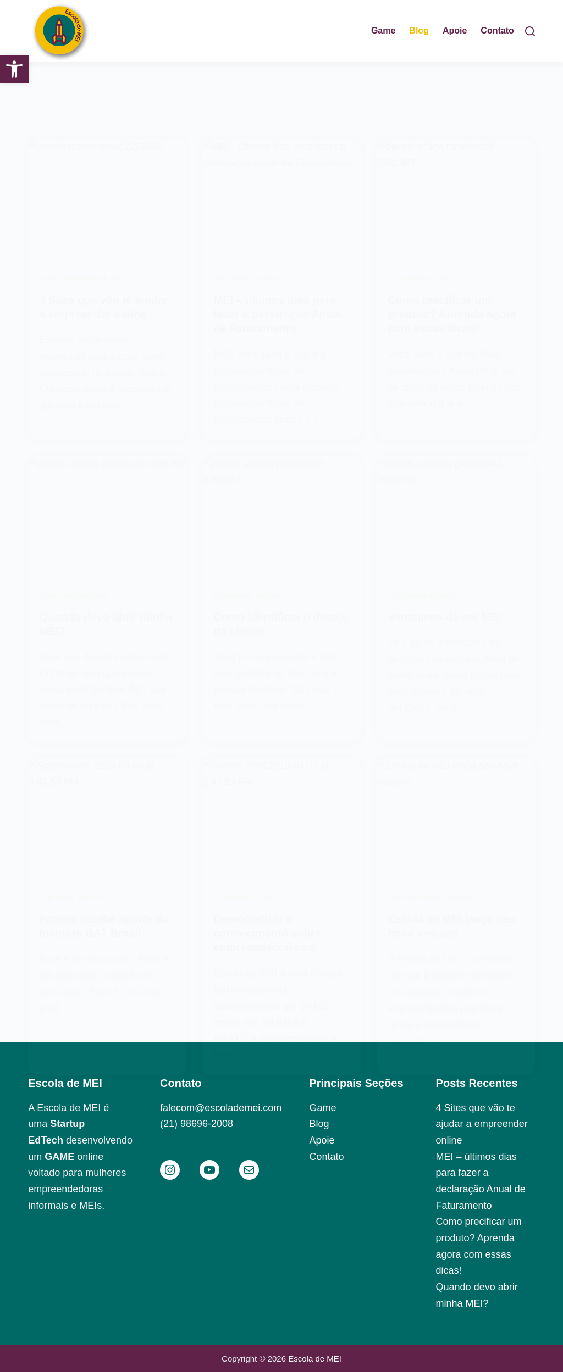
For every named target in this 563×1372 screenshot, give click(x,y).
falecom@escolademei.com (221, 1107)
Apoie (321, 1140)
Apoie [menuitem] (455, 30)
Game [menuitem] (383, 30)
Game (322, 1107)
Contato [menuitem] (497, 30)
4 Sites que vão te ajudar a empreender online (482, 1124)
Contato (326, 1156)
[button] (14, 69)
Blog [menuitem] (419, 30)
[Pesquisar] (530, 31)
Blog (319, 1123)
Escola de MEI (314, 1358)
